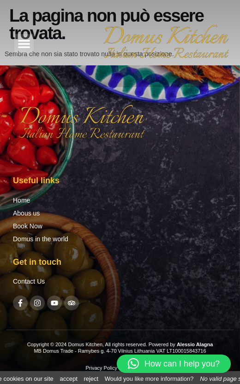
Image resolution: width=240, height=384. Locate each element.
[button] (24, 43)
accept (68, 378)
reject (91, 378)
